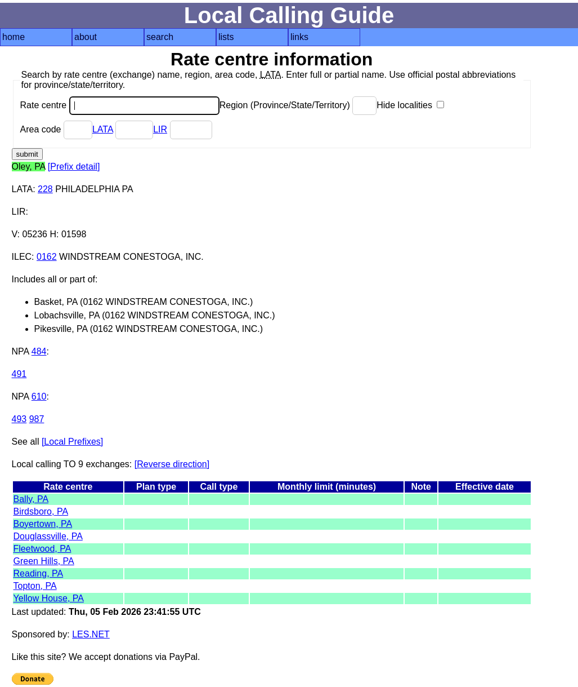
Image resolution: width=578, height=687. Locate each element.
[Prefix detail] (74, 166)
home (13, 37)
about (85, 37)
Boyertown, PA (43, 524)
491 (19, 374)
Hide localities (410, 105)
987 (36, 419)
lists (226, 37)
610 (39, 396)
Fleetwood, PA (42, 548)
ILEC (22, 256)
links (299, 37)
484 (39, 351)
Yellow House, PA (49, 598)
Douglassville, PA (48, 536)
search (159, 37)
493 (19, 419)
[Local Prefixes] (72, 441)
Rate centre (119, 105)
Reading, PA (39, 573)
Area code (56, 129)
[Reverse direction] (172, 464)
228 (45, 189)
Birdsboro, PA (41, 511)
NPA (20, 351)
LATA (102, 129)
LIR (160, 129)
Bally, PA (31, 499)
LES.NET (91, 634)
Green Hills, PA (44, 561)
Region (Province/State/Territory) (298, 105)
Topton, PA (35, 586)
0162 (47, 256)
